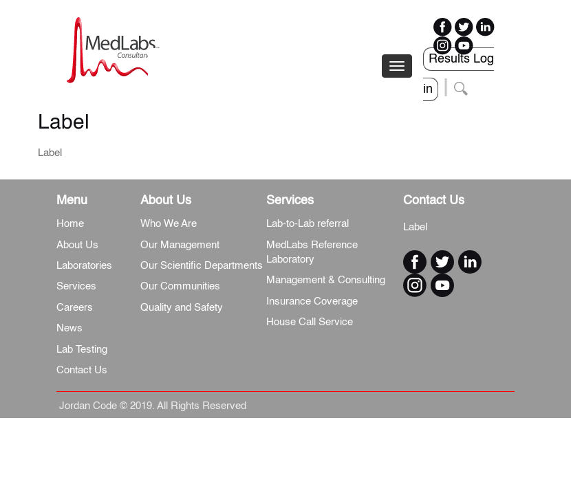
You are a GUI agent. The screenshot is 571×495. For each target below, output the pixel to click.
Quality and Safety (181, 307)
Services (76, 286)
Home (70, 224)
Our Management (179, 245)
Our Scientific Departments (201, 266)
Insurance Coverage (312, 301)
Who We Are (168, 224)
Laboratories (84, 266)
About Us (77, 245)
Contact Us (81, 370)
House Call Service (309, 322)
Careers (74, 307)
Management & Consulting (325, 280)
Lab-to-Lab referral (307, 224)
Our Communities (180, 286)
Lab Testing (81, 349)
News (69, 328)
